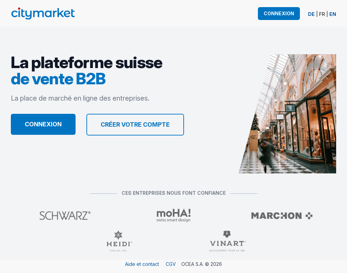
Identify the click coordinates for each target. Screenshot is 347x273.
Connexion (279, 13)
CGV (171, 264)
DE (311, 14)
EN (332, 14)
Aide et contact (142, 264)
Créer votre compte (135, 124)
